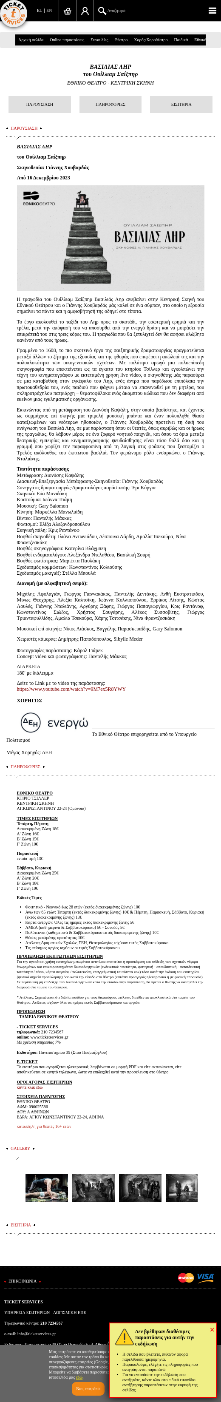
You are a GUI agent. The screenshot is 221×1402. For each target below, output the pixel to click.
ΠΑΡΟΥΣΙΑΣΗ (39, 104)
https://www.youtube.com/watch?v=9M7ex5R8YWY (71, 689)
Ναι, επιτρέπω (88, 1388)
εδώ (79, 1377)
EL (39, 10)
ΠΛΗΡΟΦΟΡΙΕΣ (110, 104)
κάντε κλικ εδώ (30, 1087)
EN (49, 10)
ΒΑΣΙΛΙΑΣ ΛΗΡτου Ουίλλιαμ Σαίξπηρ (110, 70)
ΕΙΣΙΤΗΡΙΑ (181, 104)
